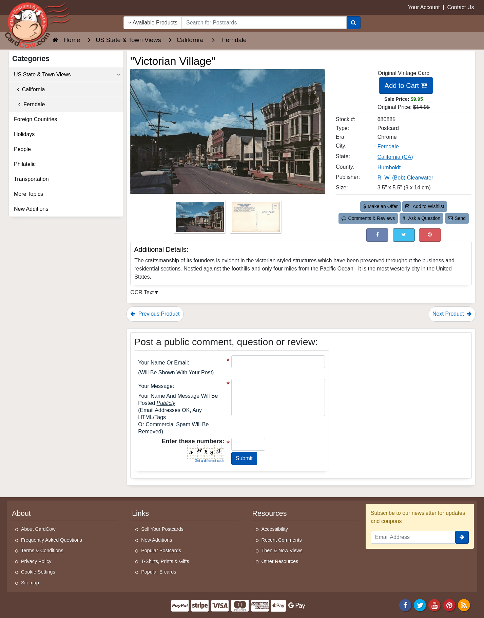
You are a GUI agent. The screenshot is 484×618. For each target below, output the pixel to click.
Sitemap (30, 582)
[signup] (462, 537)
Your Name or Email (163, 363)
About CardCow (38, 529)
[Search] (354, 22)
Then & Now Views (282, 550)
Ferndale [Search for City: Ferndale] (388, 146)
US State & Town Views (67, 75)
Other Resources (280, 561)
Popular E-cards (158, 572)
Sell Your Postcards (162, 529)
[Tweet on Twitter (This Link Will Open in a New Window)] (404, 235)
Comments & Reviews (368, 218)
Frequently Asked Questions (51, 540)
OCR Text (142, 292)
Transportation (31, 179)
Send (457, 218)
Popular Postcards (161, 550)
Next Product (452, 314)
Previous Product (154, 314)
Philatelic (25, 164)
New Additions (31, 209)
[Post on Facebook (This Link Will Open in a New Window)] (377, 235)
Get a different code (210, 461)
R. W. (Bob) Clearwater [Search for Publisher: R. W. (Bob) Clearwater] (405, 178)
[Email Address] (413, 537)
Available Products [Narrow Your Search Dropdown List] (152, 22)
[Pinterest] (449, 604)
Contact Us (460, 7)
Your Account (424, 7)
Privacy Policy (36, 561)
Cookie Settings (38, 572)
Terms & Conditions (42, 550)
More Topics (28, 194)
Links (140, 513)
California (29, 89)
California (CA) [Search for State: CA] (395, 157)
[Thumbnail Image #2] (256, 219)
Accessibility (275, 529)
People (22, 149)
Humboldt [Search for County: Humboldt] (389, 167)
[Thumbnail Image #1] (200, 219)
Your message (155, 386)
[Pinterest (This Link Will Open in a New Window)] (430, 235)
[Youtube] (435, 604)
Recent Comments (282, 540)
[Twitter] (420, 604)
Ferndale (29, 104)
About (21, 513)
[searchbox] (264, 22)
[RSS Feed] (464, 604)
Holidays (24, 134)
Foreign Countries (35, 119)
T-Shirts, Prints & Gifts (165, 561)
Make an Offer (380, 206)
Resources (269, 513)
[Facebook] (405, 604)
